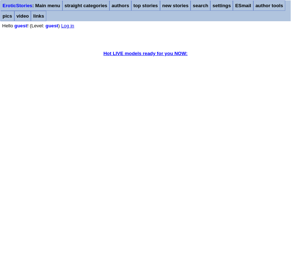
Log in (67, 25)
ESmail (243, 5)
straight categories (86, 5)
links (38, 16)
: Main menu (31, 5)
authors (120, 5)
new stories (175, 5)
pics (7, 16)
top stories (145, 5)
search (200, 5)
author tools (269, 5)
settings (221, 5)
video (23, 16)
